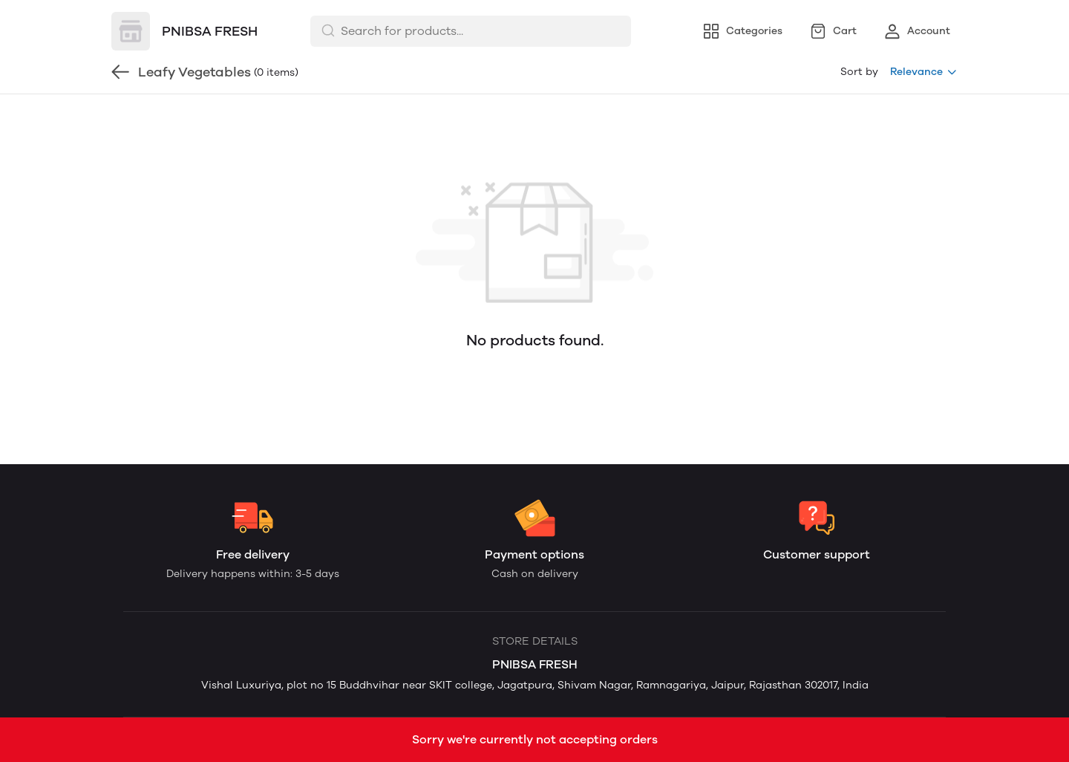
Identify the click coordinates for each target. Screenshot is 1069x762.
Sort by (859, 71)
